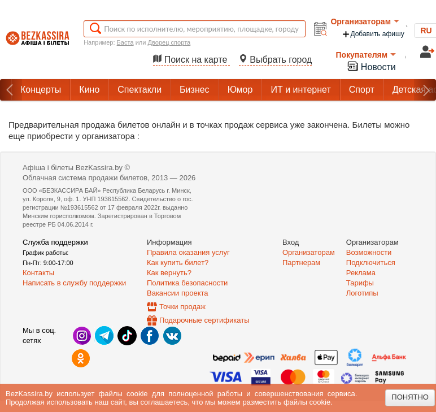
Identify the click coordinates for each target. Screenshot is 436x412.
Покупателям (365, 54)
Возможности (369, 252)
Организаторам (364, 21)
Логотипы (362, 293)
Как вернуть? (169, 272)
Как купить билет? (177, 262)
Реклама (361, 272)
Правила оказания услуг (188, 252)
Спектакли (139, 89)
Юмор (240, 89)
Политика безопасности (187, 283)
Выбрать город (275, 59)
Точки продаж (182, 306)
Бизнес (195, 89)
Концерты (40, 89)
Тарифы (360, 283)
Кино (89, 89)
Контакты (38, 272)
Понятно (410, 397)
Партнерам (301, 262)
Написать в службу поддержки (74, 283)
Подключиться (370, 262)
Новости (371, 66)
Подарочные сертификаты (204, 320)
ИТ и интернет (300, 89)
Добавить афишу (373, 34)
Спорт (361, 89)
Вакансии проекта (177, 293)
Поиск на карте (191, 59)
